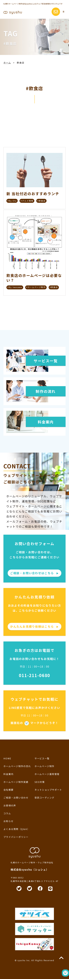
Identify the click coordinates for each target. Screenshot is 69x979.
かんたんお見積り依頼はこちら (34, 626)
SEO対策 (40, 781)
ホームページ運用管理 (47, 774)
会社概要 (8, 789)
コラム (7, 813)
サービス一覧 (42, 758)
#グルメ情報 (26, 200)
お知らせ (8, 821)
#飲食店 (41, 200)
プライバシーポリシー (16, 836)
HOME (7, 758)
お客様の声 (9, 805)
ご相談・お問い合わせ (16, 797)
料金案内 (8, 774)
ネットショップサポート (48, 789)
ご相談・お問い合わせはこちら (34, 573)
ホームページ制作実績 (15, 781)
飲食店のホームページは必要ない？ (34, 278)
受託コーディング (44, 797)
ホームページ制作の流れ (17, 766)
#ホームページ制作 (36, 287)
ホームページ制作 (44, 766)
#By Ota (12, 200)
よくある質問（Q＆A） (16, 829)
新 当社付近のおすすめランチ (32, 193)
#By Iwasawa (14, 287)
